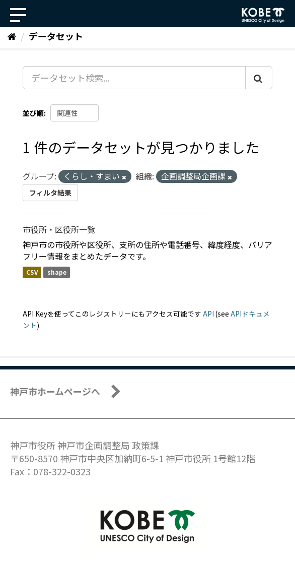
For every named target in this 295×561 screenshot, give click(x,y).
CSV (32, 272)
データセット (56, 35)
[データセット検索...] (134, 77)
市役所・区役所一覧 (59, 229)
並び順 (33, 113)
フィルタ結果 (50, 193)
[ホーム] (12, 35)
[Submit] (258, 77)
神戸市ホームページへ (55, 391)
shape (56, 272)
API (208, 313)
